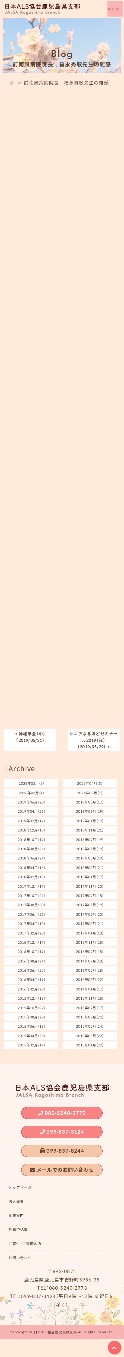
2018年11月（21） (90, 830)
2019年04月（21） (31, 811)
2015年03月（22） (90, 1035)
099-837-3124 (66, 1134)
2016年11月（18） (90, 942)
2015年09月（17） (90, 1007)
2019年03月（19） (90, 811)
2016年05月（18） (90, 970)
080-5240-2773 (65, 1113)
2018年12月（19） (31, 830)
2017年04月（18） (31, 923)
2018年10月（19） (31, 839)
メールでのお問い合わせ (65, 1181)
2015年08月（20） (31, 1017)
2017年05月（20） (90, 914)
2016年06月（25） (31, 970)
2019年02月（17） (31, 820)
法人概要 (17, 1219)
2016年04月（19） (31, 979)
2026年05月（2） (31, 783)
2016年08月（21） (31, 961)
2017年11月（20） (90, 886)
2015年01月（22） (90, 1045)
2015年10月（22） (31, 1007)
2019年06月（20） (31, 802)
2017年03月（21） (90, 923)
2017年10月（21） (31, 895)
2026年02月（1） (90, 792)
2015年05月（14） (90, 1026)
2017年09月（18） (90, 895)
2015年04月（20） (31, 1035)
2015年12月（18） (31, 998)
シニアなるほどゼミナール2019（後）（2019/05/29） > (93, 740)
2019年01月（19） (90, 820)
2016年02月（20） (31, 989)
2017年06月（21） (31, 914)
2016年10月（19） (31, 951)
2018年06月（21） (31, 858)
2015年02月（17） (31, 1045)
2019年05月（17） (90, 802)
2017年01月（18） (90, 933)
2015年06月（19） (31, 1026)
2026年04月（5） (90, 783)
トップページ (22, 1205)
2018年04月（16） (31, 867)
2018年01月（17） (90, 876)
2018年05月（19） (90, 858)
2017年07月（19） (90, 904)
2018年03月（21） (90, 867)
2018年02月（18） (31, 876)
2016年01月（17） (90, 989)
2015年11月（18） (90, 998)
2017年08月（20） (31, 904)
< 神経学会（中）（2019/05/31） (30, 736)
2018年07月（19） (90, 848)
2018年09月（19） (90, 839)
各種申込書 (20, 1247)
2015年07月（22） (90, 1017)
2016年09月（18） (90, 951)
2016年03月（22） (90, 979)
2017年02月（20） (31, 933)
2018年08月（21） (31, 848)
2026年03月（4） (31, 792)
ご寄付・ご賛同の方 (28, 1261)
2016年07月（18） (90, 961)
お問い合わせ (22, 1275)
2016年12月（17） (31, 942)
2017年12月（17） (31, 886)
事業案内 (17, 1233)
